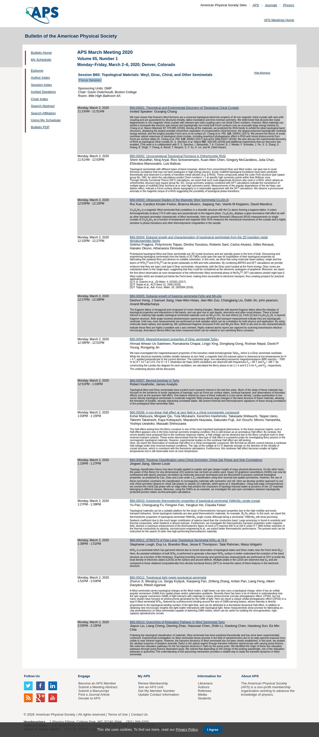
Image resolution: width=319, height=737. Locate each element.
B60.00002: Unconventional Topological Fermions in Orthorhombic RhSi (178, 156)
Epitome (37, 70)
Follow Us (32, 676)
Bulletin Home (41, 53)
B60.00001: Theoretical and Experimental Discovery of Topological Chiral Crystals (184, 108)
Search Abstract (43, 106)
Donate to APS (89, 698)
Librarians (205, 683)
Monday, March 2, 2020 (93, 108)
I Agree (212, 730)
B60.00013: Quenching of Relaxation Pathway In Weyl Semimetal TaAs (177, 622)
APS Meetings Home (279, 20)
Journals (271, 5)
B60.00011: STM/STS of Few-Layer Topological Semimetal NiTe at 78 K (178, 540)
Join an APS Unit (150, 687)
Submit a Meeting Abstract (97, 687)
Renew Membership (153, 683)
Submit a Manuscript (93, 691)
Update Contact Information (158, 694)
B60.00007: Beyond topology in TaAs (154, 380)
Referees (205, 691)
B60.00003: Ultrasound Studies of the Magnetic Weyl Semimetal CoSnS (179, 200)
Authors (203, 687)
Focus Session (90, 80)
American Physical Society (55, 714)
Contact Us (139, 714)
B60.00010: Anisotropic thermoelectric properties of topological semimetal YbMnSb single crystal (195, 501)
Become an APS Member (97, 683)
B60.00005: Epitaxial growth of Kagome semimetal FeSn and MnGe (176, 296)
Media (202, 694)
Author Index (40, 77)
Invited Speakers (43, 92)
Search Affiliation (43, 113)
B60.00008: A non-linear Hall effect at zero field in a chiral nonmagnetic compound (184, 412)
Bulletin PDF (40, 127)
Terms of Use (118, 714)
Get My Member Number (156, 691)
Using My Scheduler (46, 120)
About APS (250, 676)
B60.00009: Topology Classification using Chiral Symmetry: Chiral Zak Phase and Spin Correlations (196, 460)
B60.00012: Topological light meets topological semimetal (168, 577)
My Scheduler (41, 60)
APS (255, 5)
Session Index (41, 85)
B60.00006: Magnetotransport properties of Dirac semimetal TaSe (174, 339)
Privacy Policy (187, 730)
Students (204, 698)
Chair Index (39, 99)
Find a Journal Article (93, 694)
